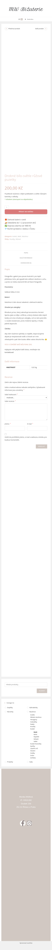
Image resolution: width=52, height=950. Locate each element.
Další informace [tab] (26, 258)
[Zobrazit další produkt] (45, 28)
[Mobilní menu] (28, 19)
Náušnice (25, 236)
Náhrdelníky (33, 708)
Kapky (32, 724)
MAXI (35, 734)
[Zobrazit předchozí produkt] (6, 28)
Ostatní (32, 751)
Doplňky (10, 708)
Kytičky (32, 746)
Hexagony (33, 720)
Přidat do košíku (26, 212)
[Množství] (7, 207)
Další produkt (39, 29)
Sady (31, 762)
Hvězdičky (33, 722)
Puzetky (12, 239)
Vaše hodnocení (11, 394)
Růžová (18, 239)
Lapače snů (34, 748)
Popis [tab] (26, 253)
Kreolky (32, 726)
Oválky (32, 753)
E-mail (30, 424)
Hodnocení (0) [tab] (26, 263)
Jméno (8, 424)
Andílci (32, 715)
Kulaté (14, 236)
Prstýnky (10, 762)
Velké (35, 741)
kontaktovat (9, 352)
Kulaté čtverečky (35, 744)
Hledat (42, 691)
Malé (19, 236)
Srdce (32, 755)
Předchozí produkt (14, 29)
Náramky (10, 712)
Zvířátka (33, 758)
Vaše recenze (10, 401)
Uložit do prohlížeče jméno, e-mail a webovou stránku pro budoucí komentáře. (26, 438)
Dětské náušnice (35, 717)
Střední (36, 739)
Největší (36, 737)
